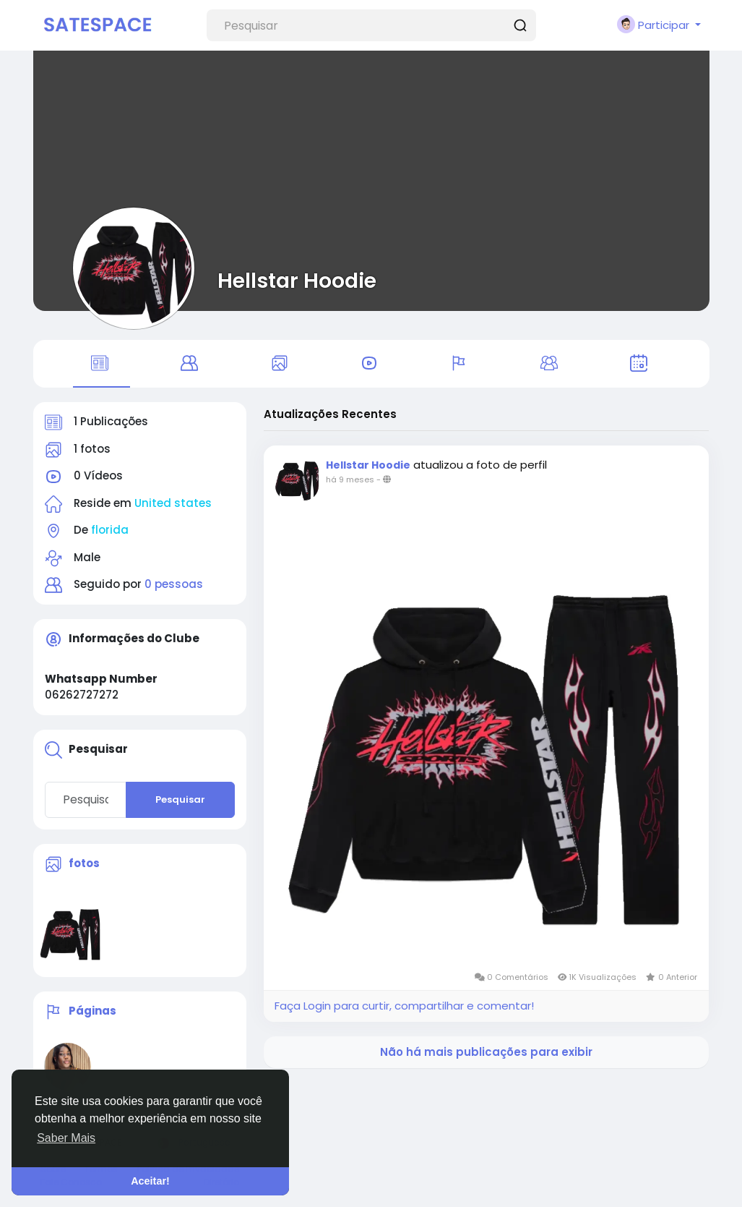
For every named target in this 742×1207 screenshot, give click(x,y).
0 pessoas (173, 584)
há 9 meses (350, 479)
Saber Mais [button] (66, 1138)
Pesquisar (180, 799)
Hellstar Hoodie (296, 280)
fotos (84, 863)
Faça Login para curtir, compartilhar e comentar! (404, 1005)
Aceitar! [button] (150, 1181)
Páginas (92, 1011)
